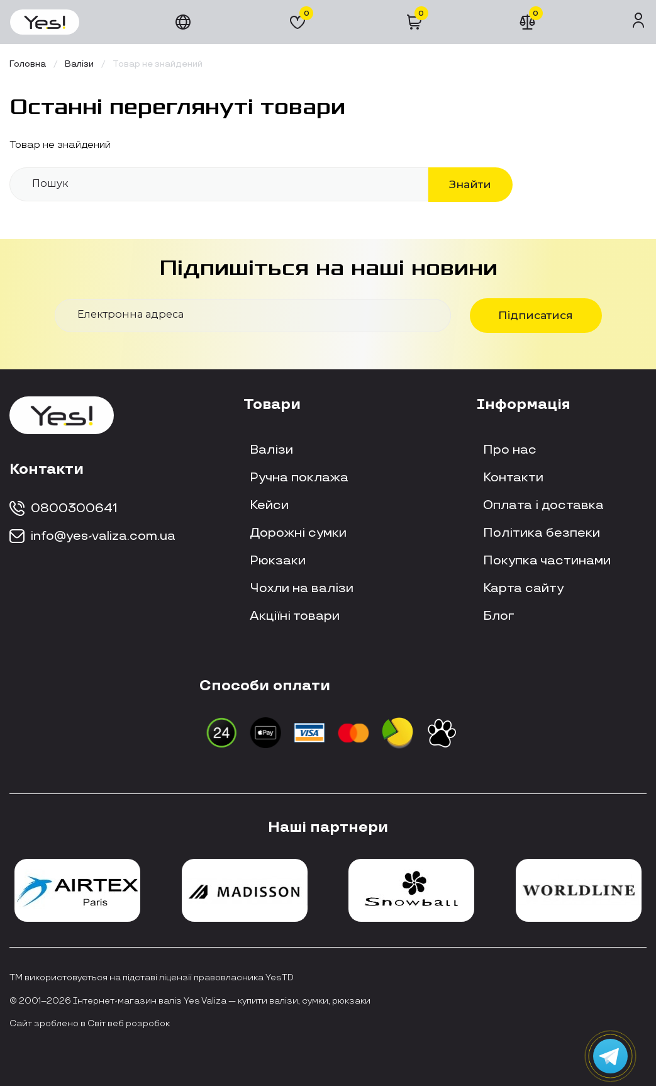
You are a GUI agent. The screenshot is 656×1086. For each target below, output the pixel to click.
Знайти (470, 184)
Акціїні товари (295, 616)
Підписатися (535, 315)
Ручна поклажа (299, 477)
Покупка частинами (547, 560)
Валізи (271, 449)
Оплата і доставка (543, 505)
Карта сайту (523, 588)
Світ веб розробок (128, 1024)
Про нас (509, 449)
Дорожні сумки (298, 532)
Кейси (269, 505)
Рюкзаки (278, 560)
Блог (498, 616)
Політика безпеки (541, 532)
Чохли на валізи (301, 588)
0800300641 (63, 508)
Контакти (513, 477)
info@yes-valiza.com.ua (92, 536)
